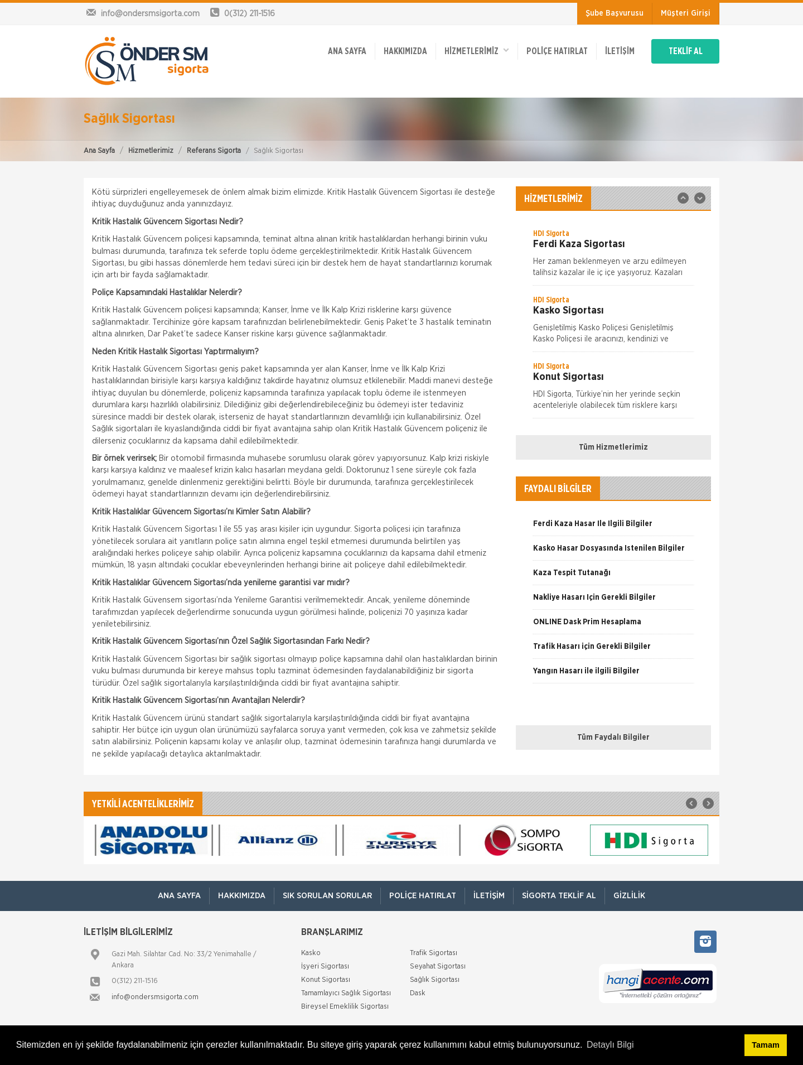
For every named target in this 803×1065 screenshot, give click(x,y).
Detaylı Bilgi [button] (610, 1044)
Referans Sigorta (214, 151)
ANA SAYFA (347, 51)
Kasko (311, 953)
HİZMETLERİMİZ (476, 50)
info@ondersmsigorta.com (155, 997)
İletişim (620, 51)
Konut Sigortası (325, 980)
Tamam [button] (765, 1044)
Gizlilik (629, 895)
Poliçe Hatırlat (557, 51)
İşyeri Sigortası (325, 966)
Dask (417, 993)
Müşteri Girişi (685, 13)
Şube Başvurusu (615, 13)
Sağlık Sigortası (434, 980)
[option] (613, 257)
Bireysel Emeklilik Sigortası (345, 1006)
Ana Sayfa (99, 151)
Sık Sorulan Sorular (327, 895)
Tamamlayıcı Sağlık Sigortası (346, 993)
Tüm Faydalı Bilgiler (613, 737)
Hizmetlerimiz (150, 151)
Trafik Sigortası (433, 953)
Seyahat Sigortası (438, 966)
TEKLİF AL (686, 51)
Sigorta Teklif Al (559, 895)
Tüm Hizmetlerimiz (613, 447)
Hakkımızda (405, 51)
